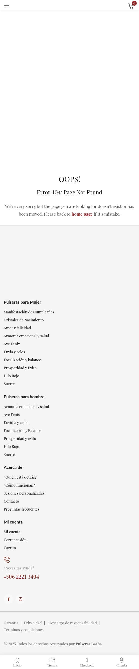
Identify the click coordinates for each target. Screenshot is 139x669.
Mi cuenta (12, 531)
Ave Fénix (12, 343)
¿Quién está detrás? (20, 477)
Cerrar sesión (15, 539)
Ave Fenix (12, 414)
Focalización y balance (22, 359)
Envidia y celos (16, 422)
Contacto (11, 501)
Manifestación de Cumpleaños (29, 311)
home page (82, 214)
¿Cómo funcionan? (19, 485)
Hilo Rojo (11, 375)
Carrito (10, 547)
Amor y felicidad (17, 327)
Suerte (9, 383)
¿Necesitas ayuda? (19, 567)
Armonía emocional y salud (26, 335)
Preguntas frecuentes (21, 509)
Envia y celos (14, 351)
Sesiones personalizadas (24, 493)
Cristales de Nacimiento (24, 319)
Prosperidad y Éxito (20, 367)
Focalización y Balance (22, 430)
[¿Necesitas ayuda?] (7, 560)
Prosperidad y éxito (20, 438)
